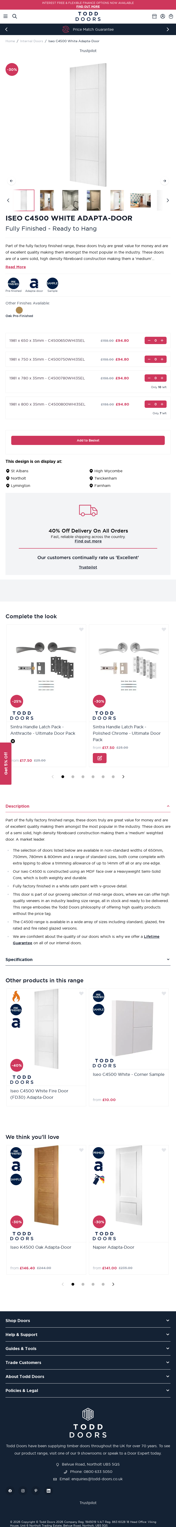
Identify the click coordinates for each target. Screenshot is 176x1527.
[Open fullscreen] (88, 125)
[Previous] (7, 29)
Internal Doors (31, 41)
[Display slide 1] (63, 777)
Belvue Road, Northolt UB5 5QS (88, 1464)
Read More (16, 267)
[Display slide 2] (73, 777)
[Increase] (162, 340)
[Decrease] (149, 340)
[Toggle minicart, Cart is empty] (171, 16)
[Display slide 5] (103, 777)
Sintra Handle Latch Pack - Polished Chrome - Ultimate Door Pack (127, 733)
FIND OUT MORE (88, 6)
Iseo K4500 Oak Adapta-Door (40, 1247)
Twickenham (105, 478)
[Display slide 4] (93, 777)
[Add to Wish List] (81, 629)
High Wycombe (108, 471)
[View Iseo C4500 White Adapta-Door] (23, 200)
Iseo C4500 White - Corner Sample (129, 1074)
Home (10, 41)
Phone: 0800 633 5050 (88, 1471)
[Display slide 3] (83, 777)
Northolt (18, 478)
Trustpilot (88, 51)
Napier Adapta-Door (113, 1247)
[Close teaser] (13, 741)
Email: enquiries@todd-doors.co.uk (88, 1479)
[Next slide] (123, 777)
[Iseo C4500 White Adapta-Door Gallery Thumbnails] (88, 200)
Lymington (20, 485)
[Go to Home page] (88, 16)
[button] (5, 764)
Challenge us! (88, 541)
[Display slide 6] (113, 777)
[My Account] (162, 16)
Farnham (102, 485)
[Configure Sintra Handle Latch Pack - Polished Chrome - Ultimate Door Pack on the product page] (100, 758)
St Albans (19, 471)
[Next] (168, 29)
